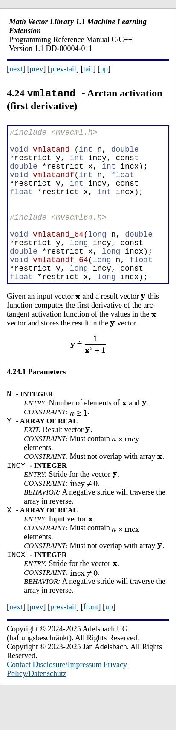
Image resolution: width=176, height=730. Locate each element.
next (16, 69)
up (104, 69)
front (90, 643)
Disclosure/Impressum (67, 701)
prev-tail (63, 69)
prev (36, 69)
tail (88, 69)
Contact (19, 701)
